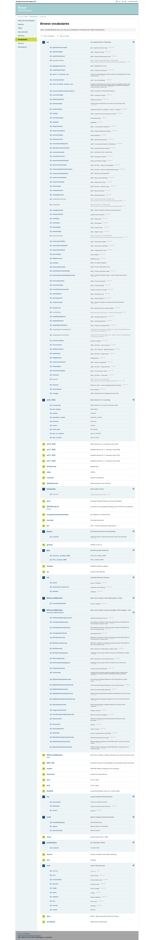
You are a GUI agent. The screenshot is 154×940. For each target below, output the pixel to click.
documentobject (58, 135)
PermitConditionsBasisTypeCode (63, 714)
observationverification (60, 245)
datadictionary (52, 483)
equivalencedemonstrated (61, 148)
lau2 (48, 785)
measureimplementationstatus (62, 169)
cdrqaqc (55, 113)
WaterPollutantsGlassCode (61, 741)
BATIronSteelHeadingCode (61, 663)
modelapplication (58, 195)
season (55, 425)
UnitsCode (56, 733)
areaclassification (58, 80)
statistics (55, 897)
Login (119, 1)
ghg (48, 550)
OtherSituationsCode (59, 704)
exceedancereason (59, 156)
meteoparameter (58, 190)
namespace (56, 223)
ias (48, 572)
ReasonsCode (57, 719)
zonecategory (57, 389)
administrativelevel (59, 56)
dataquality (51, 489)
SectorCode (56, 724)
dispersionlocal (58, 126)
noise (49, 837)
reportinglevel (57, 294)
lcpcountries (57, 802)
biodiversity (51, 466)
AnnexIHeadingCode (59, 603)
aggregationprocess (59, 66)
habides (50, 566)
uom (48, 866)
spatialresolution (58, 349)
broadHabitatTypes (59, 822)
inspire (49, 768)
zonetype (55, 393)
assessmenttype (58, 95)
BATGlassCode (57, 648)
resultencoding (57, 302)
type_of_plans (57, 437)
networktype (57, 227)
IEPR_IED (50, 763)
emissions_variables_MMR (61, 555)
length (55, 888)
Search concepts (64, 36)
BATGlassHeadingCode (60, 653)
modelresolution (58, 214)
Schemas (21, 36)
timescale (56, 375)
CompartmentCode (59, 668)
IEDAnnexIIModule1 (55, 598)
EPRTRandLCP (53, 507)
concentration (57, 879)
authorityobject (57, 103)
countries (56, 537)
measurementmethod (59, 177)
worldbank (51, 922)
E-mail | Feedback (24, 933)
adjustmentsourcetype (60, 47)
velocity (55, 905)
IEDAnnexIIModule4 (55, 755)
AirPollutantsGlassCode (60, 622)
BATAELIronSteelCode (60, 643)
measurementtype (58, 182)
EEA (26, 1)
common (50, 478)
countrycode (57, 405)
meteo (55, 892)
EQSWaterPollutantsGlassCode (63, 693)
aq (48, 42)
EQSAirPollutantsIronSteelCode (63, 685)
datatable (55, 122)
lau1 (48, 780)
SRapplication (57, 358)
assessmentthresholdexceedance (63, 91)
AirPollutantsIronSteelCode (61, 627)
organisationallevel (59, 250)
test (48, 860)
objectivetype (57, 231)
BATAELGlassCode (59, 637)
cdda (49, 472)
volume (55, 910)
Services (21, 43)
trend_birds (56, 429)
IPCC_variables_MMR (60, 560)
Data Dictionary (34, 16)
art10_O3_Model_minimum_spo (63, 84)
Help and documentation (26, 20)
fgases (49, 531)
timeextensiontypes (59, 370)
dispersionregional (59, 131)
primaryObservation (59, 267)
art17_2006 (51, 450)
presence (55, 421)
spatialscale (56, 353)
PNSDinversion (57, 258)
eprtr (48, 501)
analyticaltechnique (59, 70)
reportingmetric (58, 298)
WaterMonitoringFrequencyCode (63, 737)
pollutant (55, 263)
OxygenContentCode (59, 710)
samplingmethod (58, 321)
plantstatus (56, 806)
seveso (49, 854)
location (55, 413)
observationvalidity (59, 241)
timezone (55, 385)
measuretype (57, 186)
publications (52, 843)
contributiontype (58, 118)
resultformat (57, 308)
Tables (20, 28)
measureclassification (60, 165)
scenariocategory (58, 340)
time (54, 901)
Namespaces (22, 47)
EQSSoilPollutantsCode (60, 689)
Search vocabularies (49, 36)
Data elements (23, 32)
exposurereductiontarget (61, 160)
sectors (55, 810)
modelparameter (58, 210)
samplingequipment (59, 316)
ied (48, 577)
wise (48, 916)
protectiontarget (58, 285)
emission (55, 884)
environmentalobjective (60, 143)
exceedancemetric (58, 152)
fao (48, 526)
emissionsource (58, 139)
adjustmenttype (58, 52)
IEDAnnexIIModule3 (55, 610)
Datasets (21, 24)
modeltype (56, 218)
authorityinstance (58, 99)
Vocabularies (22, 39)
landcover (51, 774)
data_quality (57, 409)
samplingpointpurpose (60, 325)
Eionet (26, 16)
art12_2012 (51, 400)
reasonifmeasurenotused (61, 289)
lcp (48, 797)
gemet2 (50, 545)
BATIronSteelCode (58, 658)
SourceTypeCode (58, 728)
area (54, 875)
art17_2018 (51, 461)
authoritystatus (57, 109)
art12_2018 (51, 444)
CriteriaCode (57, 672)
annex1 (55, 583)
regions (55, 826)
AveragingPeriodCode (60, 633)
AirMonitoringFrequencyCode (62, 618)
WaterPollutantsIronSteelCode (62, 747)
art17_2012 (51, 455)
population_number (59, 417)
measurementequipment (60, 173)
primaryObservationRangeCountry (64, 275)
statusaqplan (57, 366)
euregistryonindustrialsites (58, 514)
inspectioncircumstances (61, 587)
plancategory (57, 254)
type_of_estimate (58, 433)
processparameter (58, 281)
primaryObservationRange (61, 271)
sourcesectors (57, 345)
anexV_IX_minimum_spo (61, 74)
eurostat (50, 520)
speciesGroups (57, 830)
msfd (49, 817)
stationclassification (59, 362)
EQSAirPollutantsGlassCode (62, 679)
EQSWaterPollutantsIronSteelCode (64, 699)
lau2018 (50, 791)
